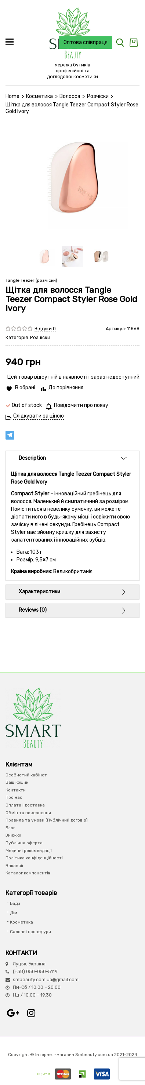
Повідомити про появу (81, 405)
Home (12, 96)
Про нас (14, 797)
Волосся (69, 96)
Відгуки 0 (45, 328)
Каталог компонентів (28, 872)
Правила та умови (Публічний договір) (47, 820)
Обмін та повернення (28, 812)
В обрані (25, 388)
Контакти (16, 790)
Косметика (39, 96)
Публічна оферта (24, 842)
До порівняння (65, 388)
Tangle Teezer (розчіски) (31, 280)
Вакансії (14, 865)
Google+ (13, 1013)
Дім (13, 912)
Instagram (31, 1013)
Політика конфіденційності (34, 857)
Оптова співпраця (86, 42)
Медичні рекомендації (29, 850)
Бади (15, 903)
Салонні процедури (30, 931)
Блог (10, 827)
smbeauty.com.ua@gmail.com (46, 979)
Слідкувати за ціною (38, 416)
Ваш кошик (17, 782)
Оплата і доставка (25, 805)
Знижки (13, 835)
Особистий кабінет (26, 775)
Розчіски (98, 96)
